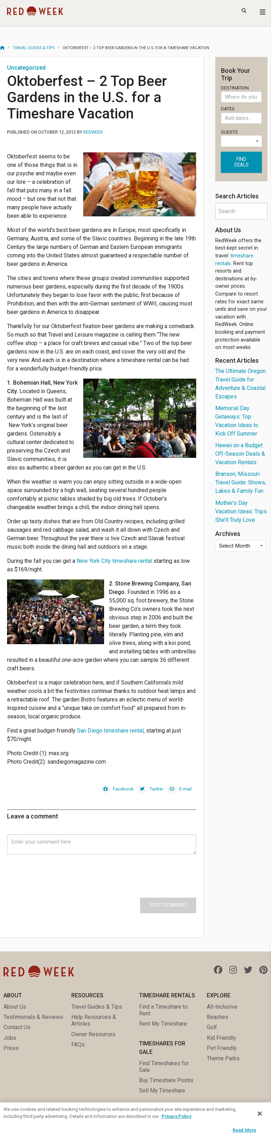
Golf (212, 1027)
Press (11, 1048)
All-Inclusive (222, 1006)
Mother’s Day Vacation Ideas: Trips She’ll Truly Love (241, 511)
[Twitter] (150, 788)
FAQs (78, 1044)
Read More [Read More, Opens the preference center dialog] (244, 1130)
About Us (15, 1006)
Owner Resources (93, 1034)
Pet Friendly (222, 1048)
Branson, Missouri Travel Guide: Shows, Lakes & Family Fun (240, 482)
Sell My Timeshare (162, 1090)
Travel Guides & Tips (33, 48)
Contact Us (17, 1027)
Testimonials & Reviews (33, 1017)
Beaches (217, 1017)
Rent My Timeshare (163, 1023)
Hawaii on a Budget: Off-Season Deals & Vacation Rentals (240, 454)
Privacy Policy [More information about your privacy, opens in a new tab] (176, 1116)
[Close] (259, 1113)
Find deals (241, 162)
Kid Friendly (221, 1037)
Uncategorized (26, 67)
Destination (241, 94)
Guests (241, 138)
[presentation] (60, 868)
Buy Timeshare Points (166, 1080)
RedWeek (93, 132)
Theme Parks (223, 1058)
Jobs (10, 1037)
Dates (241, 116)
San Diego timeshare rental (110, 730)
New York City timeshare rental (114, 561)
